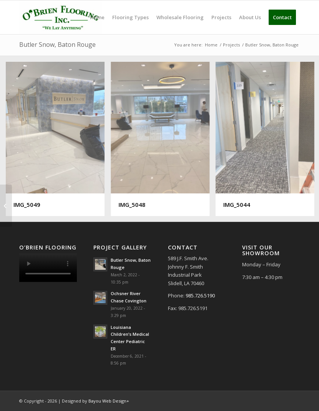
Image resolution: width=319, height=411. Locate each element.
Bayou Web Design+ (108, 401)
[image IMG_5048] (163, 142)
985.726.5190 (200, 295)
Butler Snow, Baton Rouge (57, 44)
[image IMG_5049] (58, 142)
